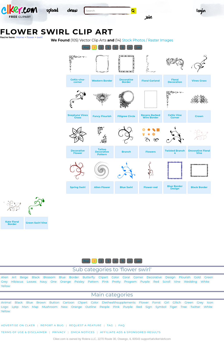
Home (20, 37)
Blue (62, 277)
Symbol (161, 307)
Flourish (185, 277)
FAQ (121, 325)
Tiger (173, 307)
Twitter (195, 307)
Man (25, 307)
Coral (126, 277)
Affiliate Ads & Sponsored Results (130, 332)
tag (110, 325)
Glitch (177, 302)
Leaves (31, 281)
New (64, 307)
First (86, 47)
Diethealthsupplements (119, 302)
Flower (144, 302)
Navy (43, 281)
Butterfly (89, 277)
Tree (184, 307)
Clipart (103, 277)
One (53, 281)
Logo (4, 307)
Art (14, 277)
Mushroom (49, 307)
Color (115, 277)
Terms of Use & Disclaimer (24, 332)
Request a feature (85, 325)
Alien (4, 277)
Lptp (15, 307)
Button (54, 302)
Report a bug (52, 325)
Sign (149, 307)
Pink (105, 281)
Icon (210, 302)
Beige (24, 277)
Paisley (79, 281)
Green (208, 277)
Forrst (156, 302)
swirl (40, 37)
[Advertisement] (33, 118)
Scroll (166, 281)
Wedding (190, 281)
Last (138, 47)
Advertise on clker (18, 325)
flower (30, 37)
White (205, 281)
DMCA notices (83, 332)
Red (156, 281)
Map (35, 307)
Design (170, 277)
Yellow (5, 286)
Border (74, 277)
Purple (145, 281)
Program (130, 281)
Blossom (49, 277)
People (105, 307)
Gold (197, 277)
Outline (91, 307)
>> (129, 47)
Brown (41, 302)
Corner (138, 277)
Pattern (93, 281)
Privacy (59, 332)
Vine (177, 281)
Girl (166, 302)
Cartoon (68, 302)
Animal (6, 302)
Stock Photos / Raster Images (147, 40)
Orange (65, 281)
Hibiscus (17, 281)
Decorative (154, 277)
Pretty (116, 281)
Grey (4, 281)
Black (35, 277)
